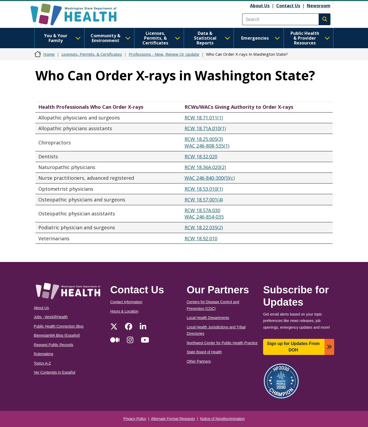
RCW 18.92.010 (201, 238)
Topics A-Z (42, 363)
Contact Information (126, 302)
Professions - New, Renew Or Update (164, 54)
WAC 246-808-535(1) (207, 146)
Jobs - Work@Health (51, 317)
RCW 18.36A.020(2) (205, 167)
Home (49, 54)
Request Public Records (53, 345)
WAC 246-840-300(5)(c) (210, 178)
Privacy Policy (134, 419)
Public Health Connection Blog (58, 326)
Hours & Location (124, 311)
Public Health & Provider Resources (310, 38)
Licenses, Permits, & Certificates (161, 38)
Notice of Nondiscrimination (222, 419)
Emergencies (260, 38)
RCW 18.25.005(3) (204, 139)
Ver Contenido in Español (54, 372)
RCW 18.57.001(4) (204, 199)
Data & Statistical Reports (212, 38)
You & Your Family (62, 38)
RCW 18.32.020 (201, 156)
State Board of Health (204, 352)
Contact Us (288, 6)
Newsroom (318, 6)
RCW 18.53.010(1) (204, 189)
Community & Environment (111, 38)
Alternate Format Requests (173, 419)
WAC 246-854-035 (204, 217)
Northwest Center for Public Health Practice (222, 343)
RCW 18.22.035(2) (204, 227)
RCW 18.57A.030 (202, 210)
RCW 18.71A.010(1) (205, 128)
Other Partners (199, 361)
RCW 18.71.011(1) (204, 117)
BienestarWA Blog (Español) (57, 336)
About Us (260, 6)
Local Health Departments (208, 318)
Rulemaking (43, 354)
